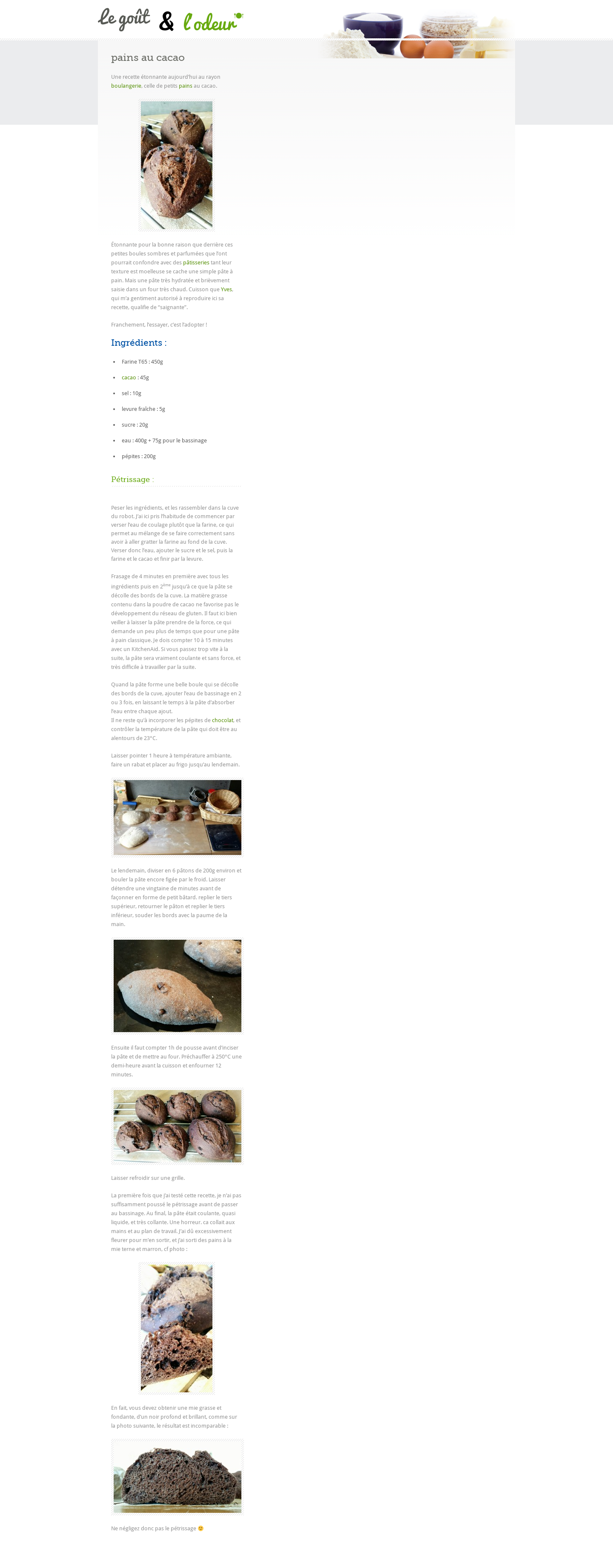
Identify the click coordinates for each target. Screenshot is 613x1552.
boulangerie (126, 86)
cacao (129, 377)
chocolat (222, 720)
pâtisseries (196, 262)
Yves (226, 289)
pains (185, 86)
